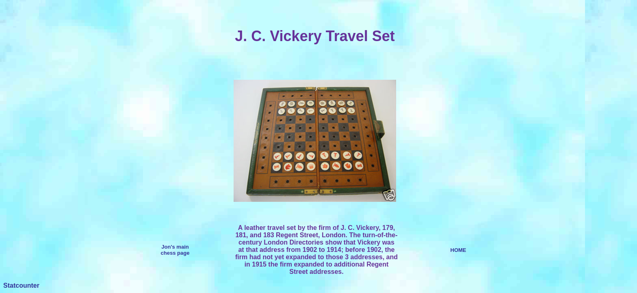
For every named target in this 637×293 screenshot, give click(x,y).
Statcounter (21, 285)
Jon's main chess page (175, 250)
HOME (458, 250)
